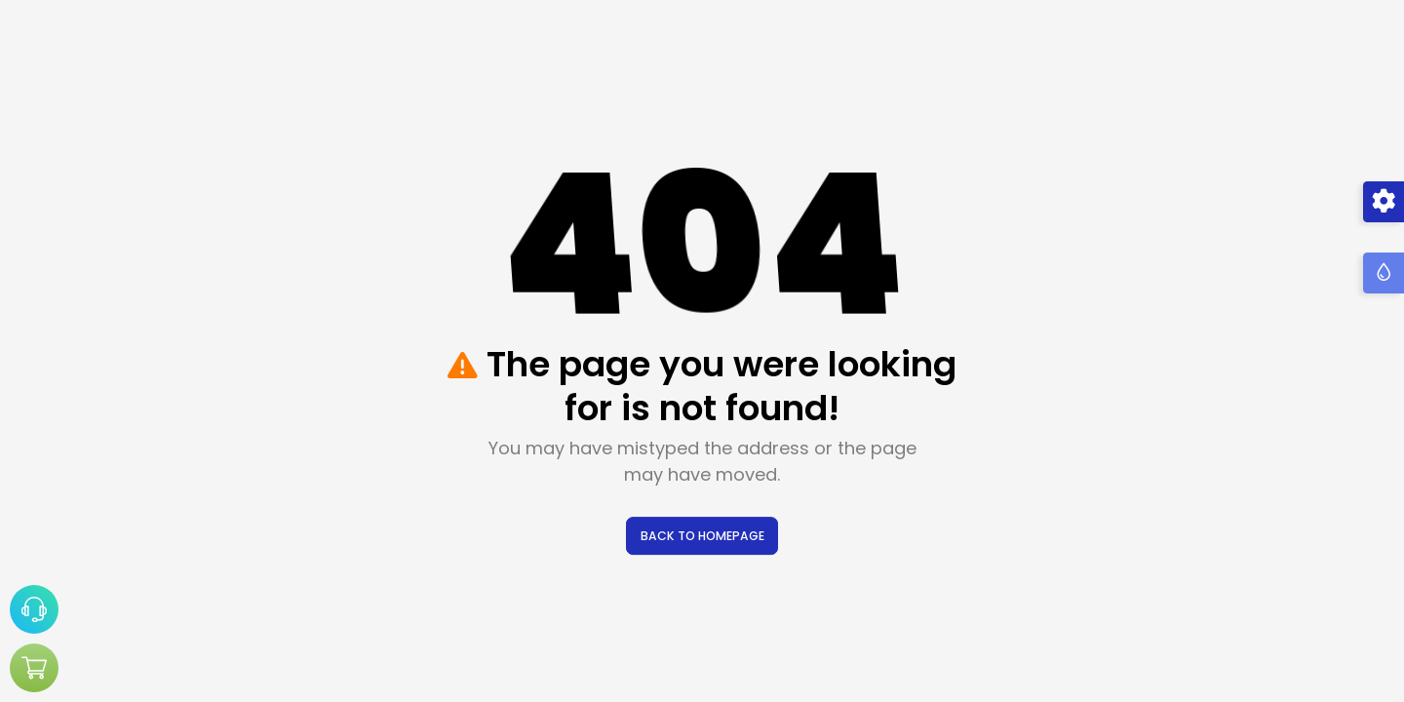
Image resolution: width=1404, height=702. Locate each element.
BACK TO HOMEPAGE (702, 535)
